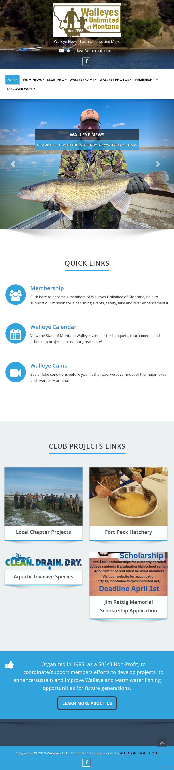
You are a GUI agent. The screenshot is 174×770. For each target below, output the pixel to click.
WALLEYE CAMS (83, 79)
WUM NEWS (33, 79)
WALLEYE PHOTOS (115, 79)
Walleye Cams (48, 365)
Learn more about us (87, 703)
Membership (145, 79)
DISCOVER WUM (20, 88)
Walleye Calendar (53, 326)
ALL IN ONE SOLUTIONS (139, 753)
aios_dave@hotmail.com (89, 50)
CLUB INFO (56, 79)
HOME (12, 79)
